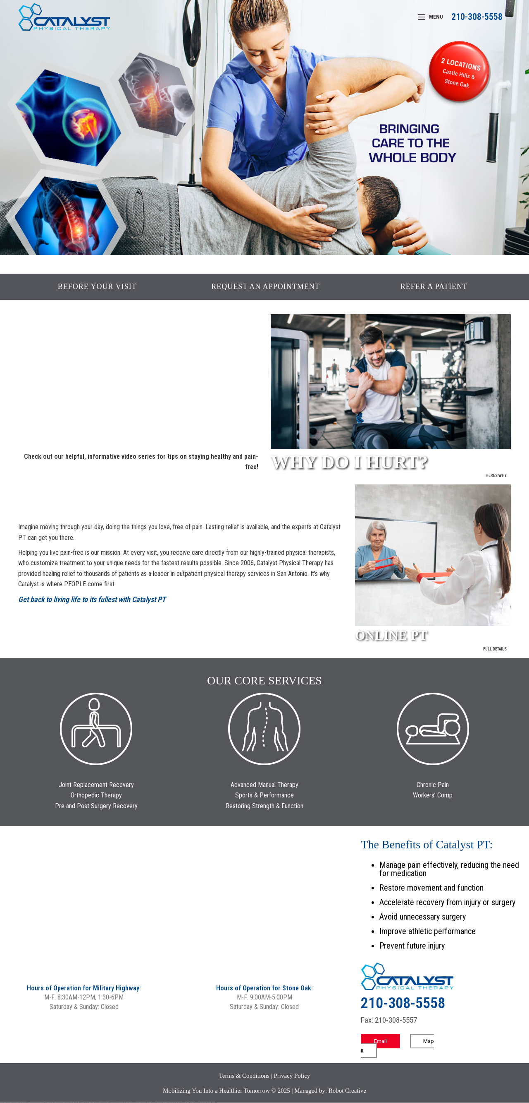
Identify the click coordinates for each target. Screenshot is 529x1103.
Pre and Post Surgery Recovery (96, 806)
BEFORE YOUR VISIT (97, 286)
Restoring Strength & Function (264, 806)
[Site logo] (64, 16)
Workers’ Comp (433, 795)
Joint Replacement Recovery (96, 785)
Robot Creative (347, 1090)
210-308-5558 (477, 17)
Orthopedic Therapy (96, 795)
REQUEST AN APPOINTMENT (265, 286)
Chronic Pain (433, 785)
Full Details (495, 649)
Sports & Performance (264, 795)
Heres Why (496, 475)
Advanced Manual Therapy (264, 785)
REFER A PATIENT (433, 286)
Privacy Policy (292, 1075)
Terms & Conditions (244, 1075)
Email (380, 1041)
